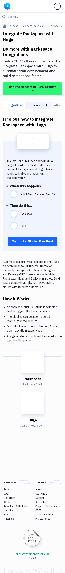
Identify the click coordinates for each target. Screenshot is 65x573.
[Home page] (5, 26)
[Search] (35, 16)
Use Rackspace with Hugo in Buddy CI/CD (32, 89)
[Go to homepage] (7, 6)
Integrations (14, 105)
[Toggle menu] (57, 6)
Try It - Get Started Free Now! (32, 241)
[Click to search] (32, 17)
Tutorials (34, 105)
